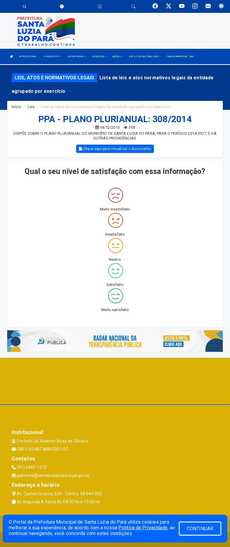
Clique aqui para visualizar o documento (115, 149)
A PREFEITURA (28, 56)
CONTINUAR (200, 528)
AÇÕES (118, 56)
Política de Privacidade (142, 528)
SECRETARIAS (76, 56)
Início (16, 106)
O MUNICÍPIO (52, 56)
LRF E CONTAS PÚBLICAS (145, 56)
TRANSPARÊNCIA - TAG (180, 56)
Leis (31, 106)
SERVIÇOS (99, 56)
